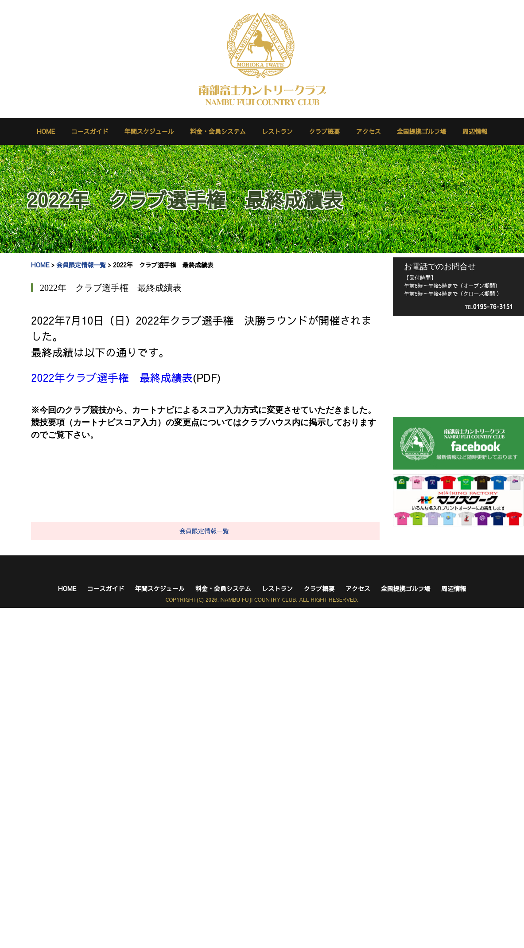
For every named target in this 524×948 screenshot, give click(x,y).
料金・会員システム (218, 131)
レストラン (277, 131)
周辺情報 (474, 131)
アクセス (368, 131)
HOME (46, 131)
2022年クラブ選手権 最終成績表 (112, 377)
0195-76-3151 (489, 306)
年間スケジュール (149, 131)
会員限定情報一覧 (81, 264)
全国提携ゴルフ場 (421, 131)
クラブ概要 (324, 131)
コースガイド (90, 131)
